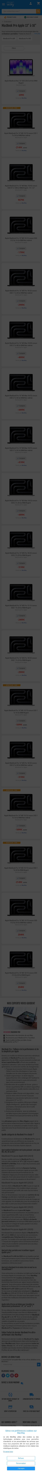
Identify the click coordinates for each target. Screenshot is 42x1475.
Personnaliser (21, 1463)
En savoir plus (8, 1452)
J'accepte (21, 1468)
